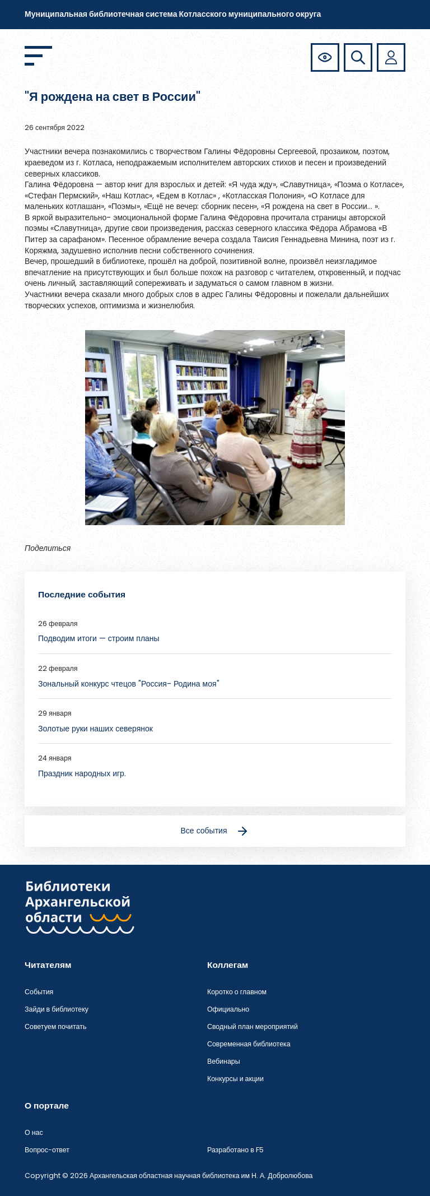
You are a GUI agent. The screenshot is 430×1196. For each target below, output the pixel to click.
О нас (34, 1132)
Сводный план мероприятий (252, 1026)
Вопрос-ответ (47, 1150)
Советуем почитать (55, 1026)
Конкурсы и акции (235, 1078)
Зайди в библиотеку (56, 1009)
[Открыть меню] (38, 56)
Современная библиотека (249, 1044)
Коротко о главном (237, 991)
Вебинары (223, 1061)
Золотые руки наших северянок (95, 728)
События (39, 991)
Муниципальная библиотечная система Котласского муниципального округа (173, 14)
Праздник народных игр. (82, 773)
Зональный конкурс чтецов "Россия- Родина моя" (128, 683)
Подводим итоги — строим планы (99, 638)
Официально (228, 1009)
